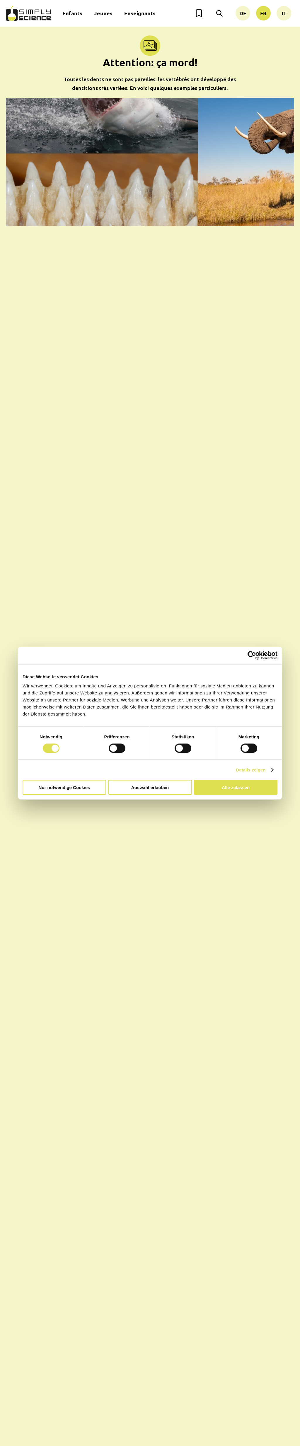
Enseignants (140, 13)
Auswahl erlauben (150, 787)
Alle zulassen (236, 787)
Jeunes (103, 13)
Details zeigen (250, 769)
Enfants (72, 13)
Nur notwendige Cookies (64, 787)
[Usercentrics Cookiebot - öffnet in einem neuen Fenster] (251, 655)
